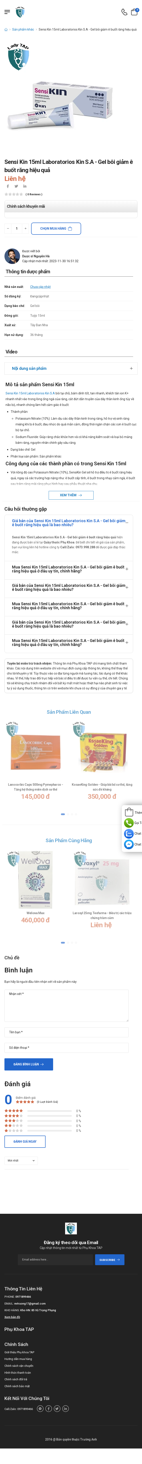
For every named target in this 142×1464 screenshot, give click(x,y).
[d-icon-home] (6, 29)
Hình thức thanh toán (17, 1372)
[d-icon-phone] (124, 12)
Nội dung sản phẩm (29, 368)
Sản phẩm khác (23, 29)
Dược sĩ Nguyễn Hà (36, 256)
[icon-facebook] (7, 186)
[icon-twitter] (16, 186)
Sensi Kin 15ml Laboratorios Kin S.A (30, 393)
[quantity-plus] (25, 229)
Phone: (9, 1296)
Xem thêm (68, 495)
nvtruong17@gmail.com (30, 1303)
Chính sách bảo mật (17, 1386)
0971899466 (23, 1296)
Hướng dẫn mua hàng (18, 1359)
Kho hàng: (12, 1310)
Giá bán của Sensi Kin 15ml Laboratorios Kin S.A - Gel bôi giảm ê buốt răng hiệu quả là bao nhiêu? (68, 522)
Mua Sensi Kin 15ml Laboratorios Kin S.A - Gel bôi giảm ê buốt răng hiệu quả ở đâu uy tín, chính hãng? (68, 569)
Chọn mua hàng (53, 228)
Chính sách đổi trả (15, 1379)
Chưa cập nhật (40, 287)
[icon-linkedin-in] (24, 186)
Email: (9, 1303)
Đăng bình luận (26, 1064)
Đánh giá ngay (25, 1141)
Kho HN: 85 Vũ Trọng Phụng (38, 1310)
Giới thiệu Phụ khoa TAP (19, 1352)
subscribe (109, 1260)
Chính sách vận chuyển (18, 1365)
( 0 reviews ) (34, 194)
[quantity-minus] (7, 229)
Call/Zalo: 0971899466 (18, 1409)
